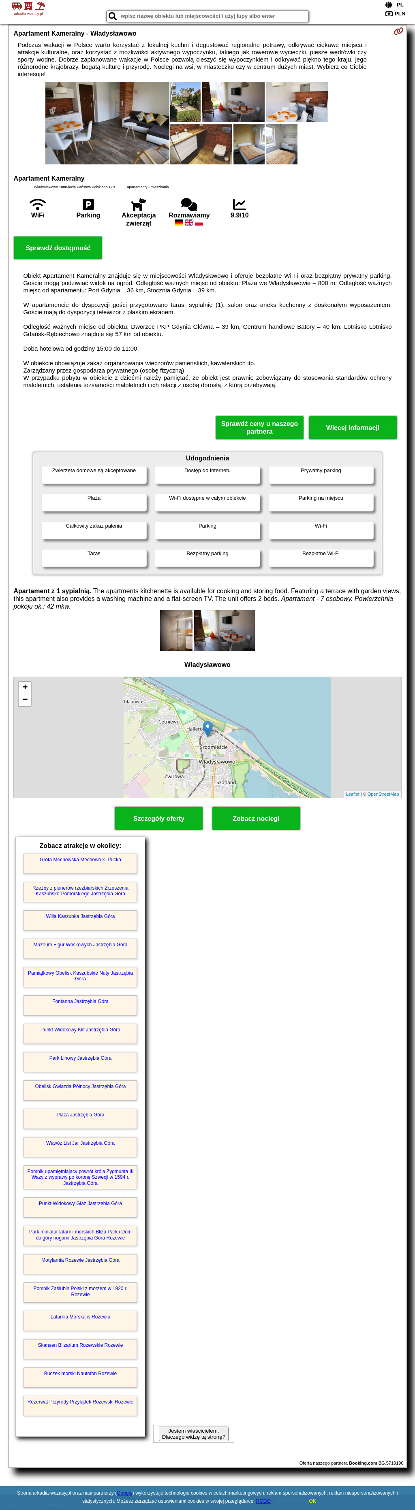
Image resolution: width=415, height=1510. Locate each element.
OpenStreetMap (383, 794)
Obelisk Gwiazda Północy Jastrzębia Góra (80, 1086)
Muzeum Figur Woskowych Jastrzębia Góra (81, 945)
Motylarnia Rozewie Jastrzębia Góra (80, 1260)
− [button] (25, 700)
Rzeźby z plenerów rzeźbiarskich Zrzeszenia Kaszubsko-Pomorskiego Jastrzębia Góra (80, 891)
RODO (263, 1501)
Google (125, 1493)
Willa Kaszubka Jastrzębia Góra (80, 916)
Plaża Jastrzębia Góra (80, 1115)
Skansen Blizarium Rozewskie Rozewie (80, 1345)
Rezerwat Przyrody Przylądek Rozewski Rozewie (80, 1402)
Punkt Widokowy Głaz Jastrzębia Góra (80, 1203)
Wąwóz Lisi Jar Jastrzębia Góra (80, 1143)
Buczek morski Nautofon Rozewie (80, 1373)
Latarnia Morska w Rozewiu (80, 1317)
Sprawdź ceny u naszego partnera (259, 427)
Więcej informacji (352, 427)
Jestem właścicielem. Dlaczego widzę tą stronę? (193, 1434)
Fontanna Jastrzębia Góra (80, 1001)
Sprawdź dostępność (58, 248)
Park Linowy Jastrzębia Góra (80, 1058)
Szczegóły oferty (158, 818)
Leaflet (352, 794)
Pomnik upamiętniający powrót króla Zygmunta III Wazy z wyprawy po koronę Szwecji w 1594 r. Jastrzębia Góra (80, 1177)
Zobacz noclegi (256, 818)
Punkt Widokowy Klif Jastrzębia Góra (80, 1030)
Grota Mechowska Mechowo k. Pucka (80, 860)
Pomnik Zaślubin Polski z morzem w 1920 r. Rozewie (80, 1291)
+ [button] (25, 688)
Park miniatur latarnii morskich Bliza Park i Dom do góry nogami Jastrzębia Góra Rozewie (80, 1234)
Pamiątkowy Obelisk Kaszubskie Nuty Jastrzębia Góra (80, 976)
